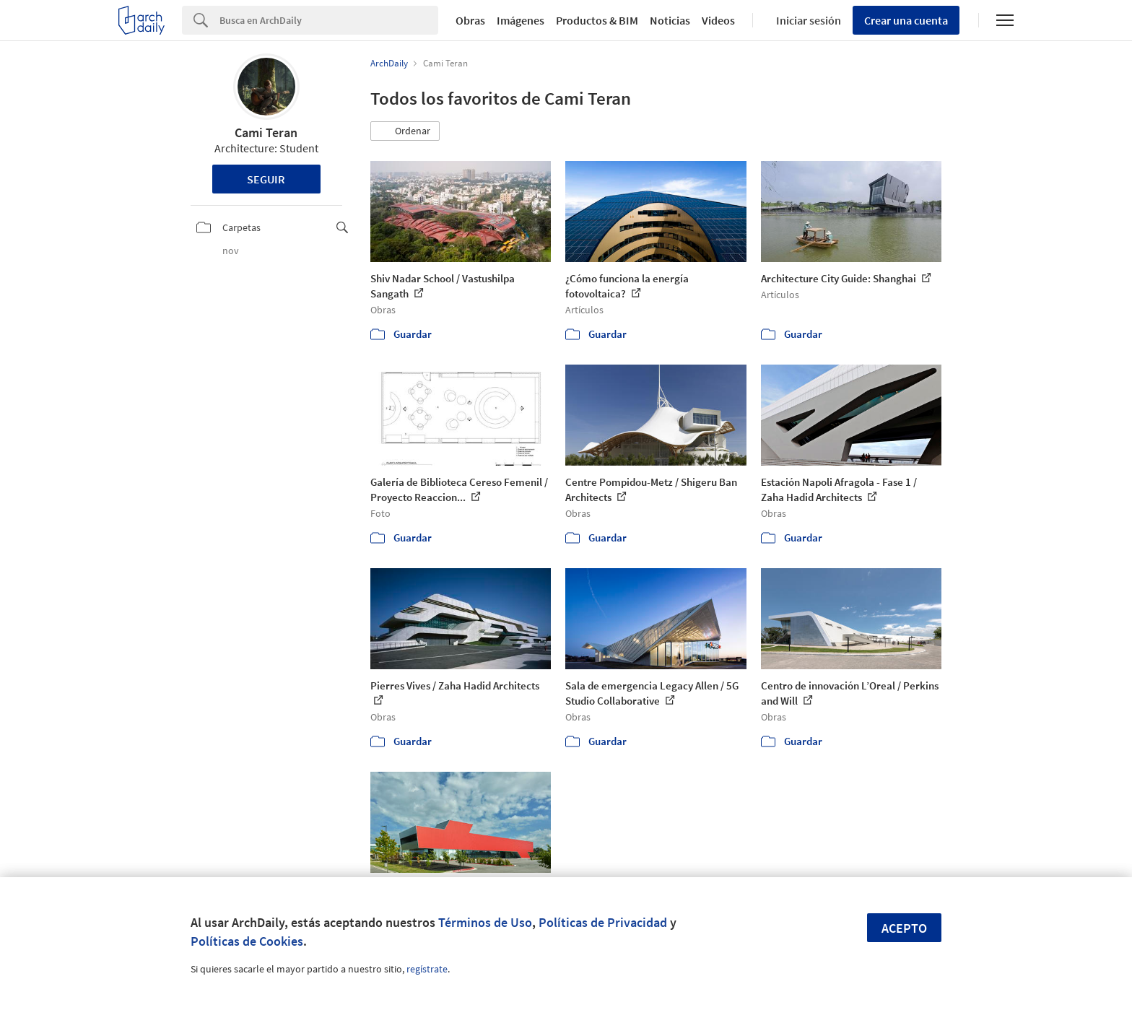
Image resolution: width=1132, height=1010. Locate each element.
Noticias (670, 20)
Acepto (904, 928)
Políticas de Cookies (247, 941)
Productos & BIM (597, 20)
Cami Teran (266, 132)
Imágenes (520, 20)
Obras (470, 20)
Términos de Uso (485, 922)
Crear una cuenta (906, 20)
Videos (718, 20)
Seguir (266, 179)
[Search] (328, 20)
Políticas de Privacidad (603, 922)
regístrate (427, 968)
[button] (405, 131)
